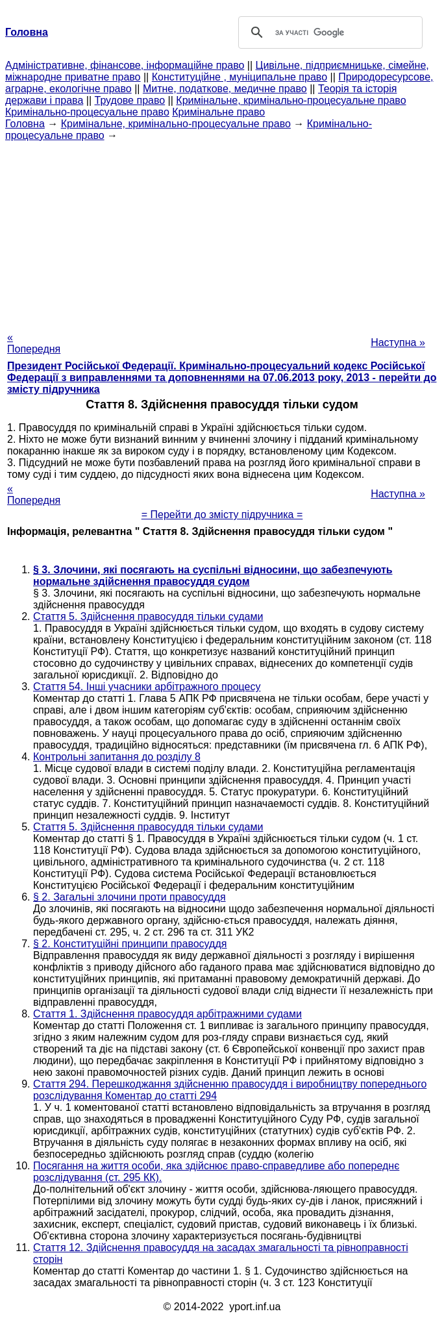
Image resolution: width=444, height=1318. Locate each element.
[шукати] (328, 32)
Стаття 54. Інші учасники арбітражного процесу (146, 686)
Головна (25, 123)
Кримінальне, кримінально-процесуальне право (291, 100)
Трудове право (130, 100)
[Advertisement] (222, 232)
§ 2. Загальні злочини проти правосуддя (129, 896)
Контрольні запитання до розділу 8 (117, 756)
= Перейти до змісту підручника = (222, 514)
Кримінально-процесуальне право (87, 112)
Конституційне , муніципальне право (239, 76)
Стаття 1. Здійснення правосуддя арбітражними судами (167, 1013)
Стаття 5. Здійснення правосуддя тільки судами (148, 616)
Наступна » (398, 342)
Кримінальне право (218, 112)
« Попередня (33, 343)
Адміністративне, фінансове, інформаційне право (124, 65)
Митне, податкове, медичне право (225, 88)
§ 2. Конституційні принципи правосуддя (130, 943)
